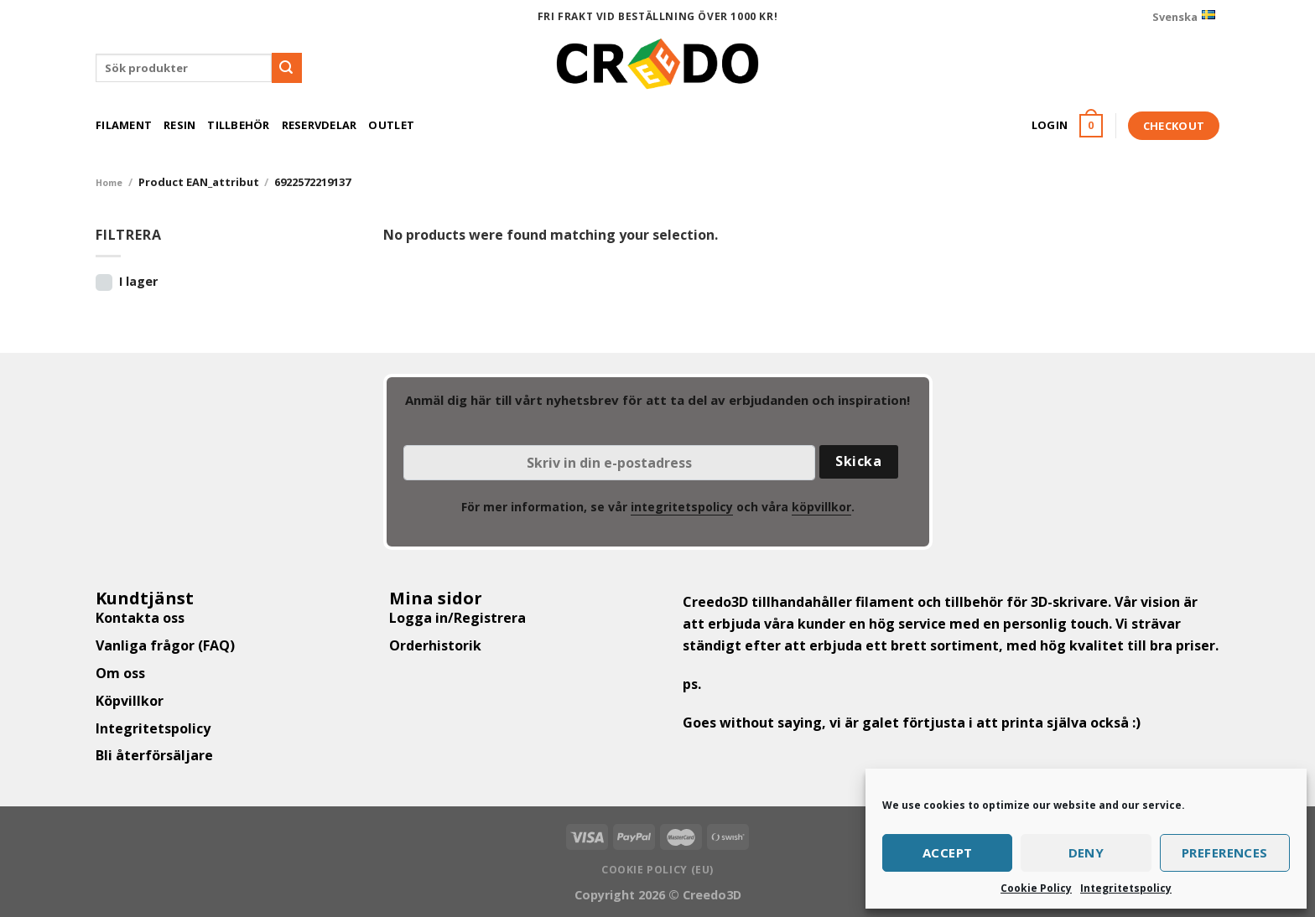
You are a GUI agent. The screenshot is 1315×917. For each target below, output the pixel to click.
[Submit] (287, 68)
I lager (138, 281)
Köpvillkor (130, 701)
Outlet (391, 124)
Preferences (1225, 852)
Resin (179, 124)
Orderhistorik (435, 645)
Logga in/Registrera (457, 618)
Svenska (1183, 16)
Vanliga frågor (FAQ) (165, 645)
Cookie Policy (1036, 888)
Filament (124, 124)
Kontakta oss (140, 618)
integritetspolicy (682, 507)
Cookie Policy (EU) (657, 870)
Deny (1086, 852)
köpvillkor (821, 507)
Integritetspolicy (1126, 888)
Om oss (120, 673)
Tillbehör (238, 124)
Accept (948, 852)
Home (109, 183)
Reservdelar (319, 124)
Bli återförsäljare (154, 755)
